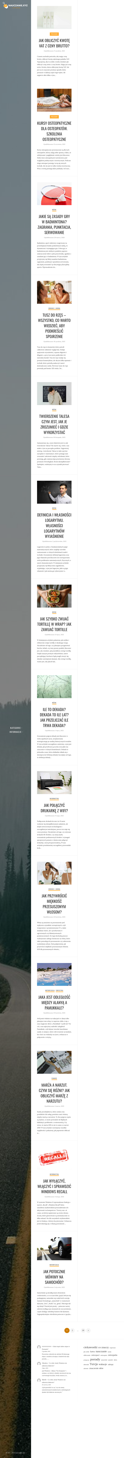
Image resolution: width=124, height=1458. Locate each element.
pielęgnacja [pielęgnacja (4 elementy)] (86, 1416)
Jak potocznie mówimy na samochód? (54, 1332)
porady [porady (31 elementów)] (95, 1415)
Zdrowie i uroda (54, 331)
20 (83, 1386)
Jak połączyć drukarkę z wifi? (54, 850)
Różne (54, 221)
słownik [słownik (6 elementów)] (86, 1421)
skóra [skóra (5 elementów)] (115, 1416)
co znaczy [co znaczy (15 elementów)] (103, 1403)
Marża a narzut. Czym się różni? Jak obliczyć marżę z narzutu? (54, 1142)
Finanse (54, 1128)
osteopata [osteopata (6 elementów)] (103, 1411)
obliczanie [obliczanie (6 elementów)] (87, 1411)
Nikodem (45, 1419)
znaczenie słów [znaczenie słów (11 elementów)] (96, 1424)
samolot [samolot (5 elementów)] (110, 1416)
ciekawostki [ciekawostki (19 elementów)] (90, 1403)
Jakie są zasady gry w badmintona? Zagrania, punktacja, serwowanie (54, 241)
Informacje (16, 731)
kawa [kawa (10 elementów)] (92, 1407)
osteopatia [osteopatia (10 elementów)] (112, 1411)
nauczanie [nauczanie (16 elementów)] (101, 1407)
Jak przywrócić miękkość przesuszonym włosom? (54, 946)
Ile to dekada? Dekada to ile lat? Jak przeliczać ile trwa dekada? (54, 758)
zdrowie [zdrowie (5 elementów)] (86, 1424)
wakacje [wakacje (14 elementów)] (103, 1420)
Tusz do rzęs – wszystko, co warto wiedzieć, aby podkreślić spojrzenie (54, 348)
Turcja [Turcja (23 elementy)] (94, 1420)
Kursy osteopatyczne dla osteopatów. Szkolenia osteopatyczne (54, 139)
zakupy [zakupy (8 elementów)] (110, 1420)
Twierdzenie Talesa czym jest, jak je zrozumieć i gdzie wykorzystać (54, 450)
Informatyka (54, 841)
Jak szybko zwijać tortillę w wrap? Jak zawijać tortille (54, 662)
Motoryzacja (50, 1034)
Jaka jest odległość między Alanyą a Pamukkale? (54, 1048)
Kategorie (15, 727)
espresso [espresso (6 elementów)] (113, 1404)
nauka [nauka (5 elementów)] (109, 1408)
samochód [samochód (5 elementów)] (104, 1416)
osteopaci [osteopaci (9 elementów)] (95, 1411)
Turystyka (60, 1034)
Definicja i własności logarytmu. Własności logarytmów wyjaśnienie (54, 557)
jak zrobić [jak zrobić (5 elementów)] (86, 1408)
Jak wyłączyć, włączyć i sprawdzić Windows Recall (54, 1238)
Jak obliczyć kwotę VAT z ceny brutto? (54, 45)
